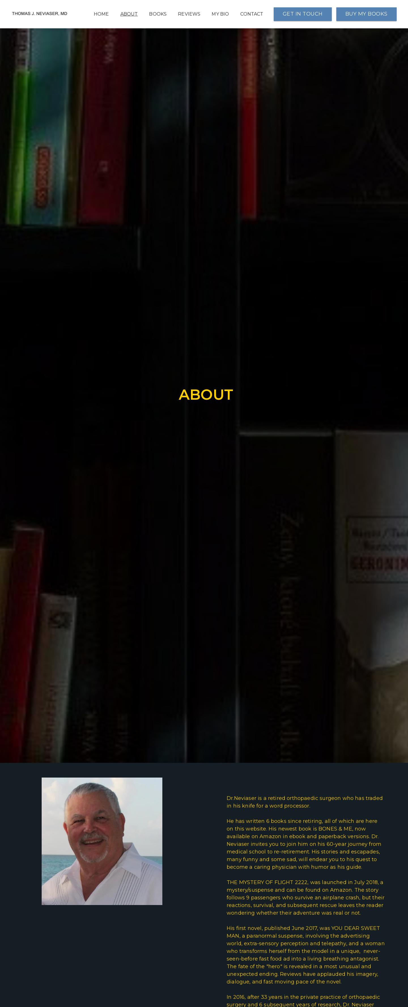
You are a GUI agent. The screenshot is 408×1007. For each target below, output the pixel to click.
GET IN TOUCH (303, 14)
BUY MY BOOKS (366, 14)
